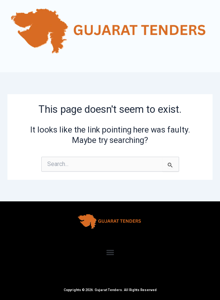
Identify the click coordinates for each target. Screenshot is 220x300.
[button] (110, 252)
